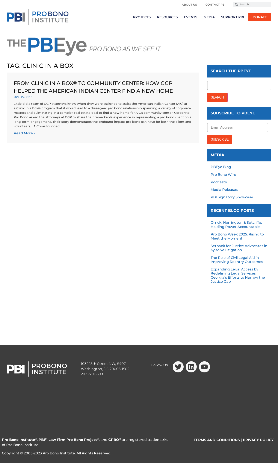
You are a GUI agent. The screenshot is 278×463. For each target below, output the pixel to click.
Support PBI (232, 17)
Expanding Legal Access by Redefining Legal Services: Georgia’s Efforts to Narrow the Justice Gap (238, 275)
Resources (167, 17)
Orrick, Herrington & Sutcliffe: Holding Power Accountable (236, 224)
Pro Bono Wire (223, 175)
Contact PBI (215, 4)
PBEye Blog (221, 167)
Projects (142, 17)
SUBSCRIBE (220, 139)
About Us (189, 4)
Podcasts (219, 182)
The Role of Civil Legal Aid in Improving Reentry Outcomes (237, 260)
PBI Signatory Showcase (232, 197)
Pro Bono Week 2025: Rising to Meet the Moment (237, 236)
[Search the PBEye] (239, 85)
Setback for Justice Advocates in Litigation (239, 248)
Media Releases (224, 190)
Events (190, 17)
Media (209, 17)
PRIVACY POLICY (258, 440)
